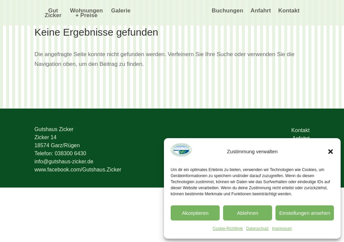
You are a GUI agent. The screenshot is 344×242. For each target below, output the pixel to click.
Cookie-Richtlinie (228, 228)
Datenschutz (257, 228)
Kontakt (288, 11)
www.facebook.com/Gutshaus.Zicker (77, 169)
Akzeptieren (195, 213)
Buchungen (227, 11)
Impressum (282, 228)
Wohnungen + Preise (86, 13)
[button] (330, 151)
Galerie (121, 11)
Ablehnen (247, 213)
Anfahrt (261, 11)
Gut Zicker (53, 13)
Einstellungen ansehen (304, 213)
